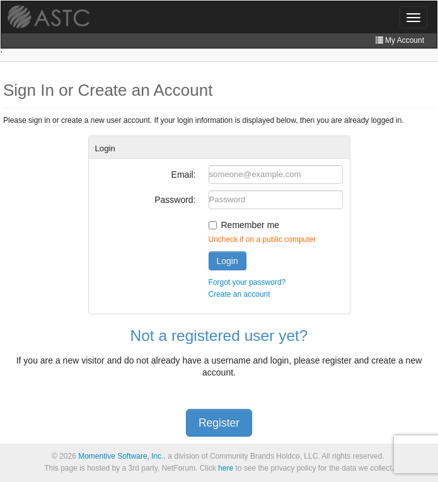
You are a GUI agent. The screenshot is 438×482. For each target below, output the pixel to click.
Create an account (239, 294)
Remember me (250, 225)
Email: (183, 174)
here (225, 468)
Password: (174, 200)
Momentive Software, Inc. (120, 456)
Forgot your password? (247, 282)
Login (227, 261)
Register (219, 422)
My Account (400, 40)
